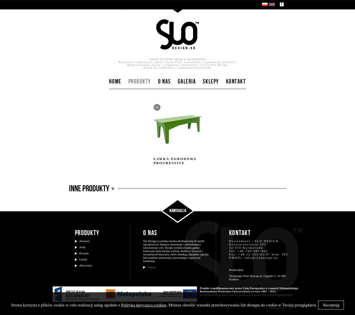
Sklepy (211, 82)
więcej (152, 267)
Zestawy (84, 241)
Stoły (82, 247)
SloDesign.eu (177, 34)
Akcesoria (85, 265)
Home (115, 82)
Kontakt (236, 82)
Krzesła (84, 253)
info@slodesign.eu (261, 257)
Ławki (83, 259)
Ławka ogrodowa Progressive (178, 134)
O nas (164, 82)
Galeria (187, 82)
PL (265, 4)
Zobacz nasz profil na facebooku (282, 4)
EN (272, 4)
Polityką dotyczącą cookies (143, 305)
